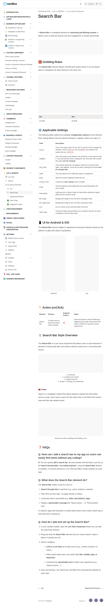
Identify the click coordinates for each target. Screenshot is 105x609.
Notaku (49, 601)
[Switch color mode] (81, 4)
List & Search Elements (75, 11)
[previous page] (41, 588)
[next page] (94, 588)
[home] (18, 4)
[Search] (93, 4)
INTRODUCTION (44, 11)
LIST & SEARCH (58, 11)
